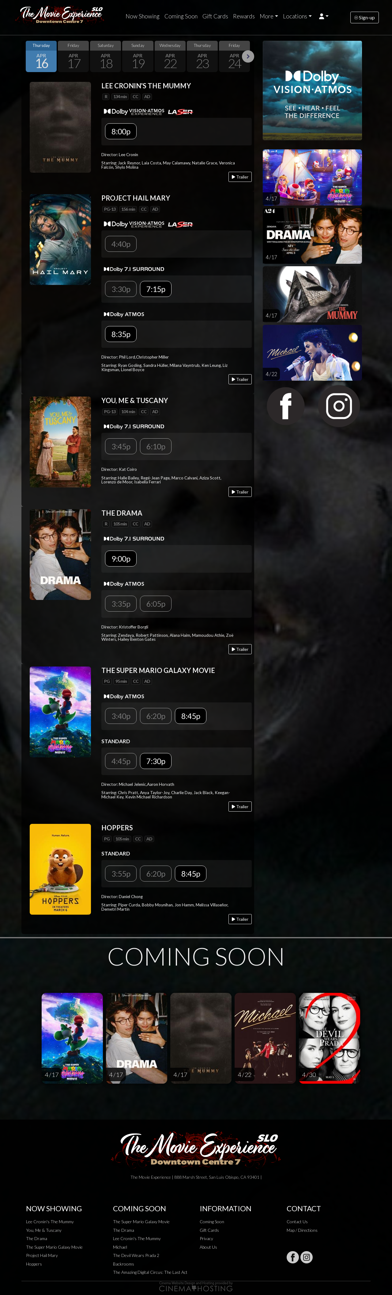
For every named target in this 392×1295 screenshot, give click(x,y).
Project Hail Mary (42, 1255)
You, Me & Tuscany (44, 1230)
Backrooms (123, 1263)
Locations (295, 16)
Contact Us (297, 1221)
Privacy (206, 1238)
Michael (120, 1247)
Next (248, 56)
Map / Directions (302, 1230)
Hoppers (34, 1263)
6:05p (155, 603)
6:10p (155, 446)
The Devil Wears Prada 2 (136, 1255)
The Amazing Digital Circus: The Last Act (150, 1272)
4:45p (120, 761)
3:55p (120, 873)
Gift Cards (215, 16)
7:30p (155, 761)
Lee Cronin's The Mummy (50, 1221)
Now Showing (143, 16)
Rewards (244, 16)
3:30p (120, 289)
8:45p (190, 716)
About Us (208, 1247)
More (266, 16)
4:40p (120, 243)
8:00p (120, 131)
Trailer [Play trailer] (240, 176)
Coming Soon (181, 16)
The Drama (36, 1238)
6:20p (155, 716)
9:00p (120, 558)
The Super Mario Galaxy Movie (54, 1247)
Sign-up (364, 17)
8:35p (120, 334)
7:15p (155, 289)
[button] (324, 16)
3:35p (120, 603)
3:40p (120, 716)
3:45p (120, 446)
